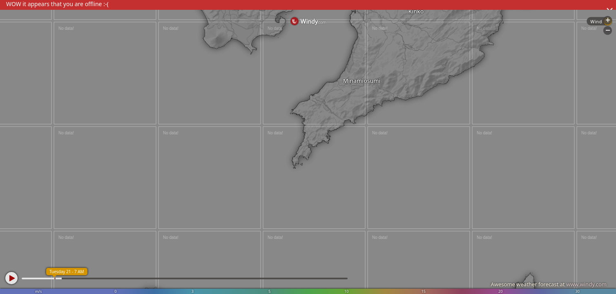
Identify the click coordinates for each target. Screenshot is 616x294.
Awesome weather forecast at (549, 284)
